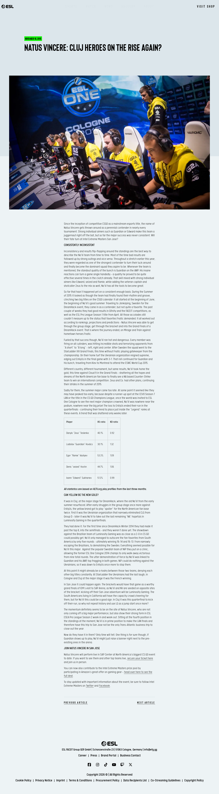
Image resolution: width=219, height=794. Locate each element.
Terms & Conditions (80, 780)
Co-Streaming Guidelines (165, 780)
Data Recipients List (135, 780)
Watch (91, 6)
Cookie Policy (23, 780)
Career (82, 755)
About (149, 6)
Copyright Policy (194, 780)
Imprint (60, 780)
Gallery (128, 6)
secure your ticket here (140, 658)
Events (71, 6)
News (108, 6)
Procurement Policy (107, 780)
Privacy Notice (43, 780)
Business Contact (130, 755)
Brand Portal (108, 755)
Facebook (104, 685)
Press (93, 755)
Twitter (90, 685)
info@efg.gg (150, 749)
